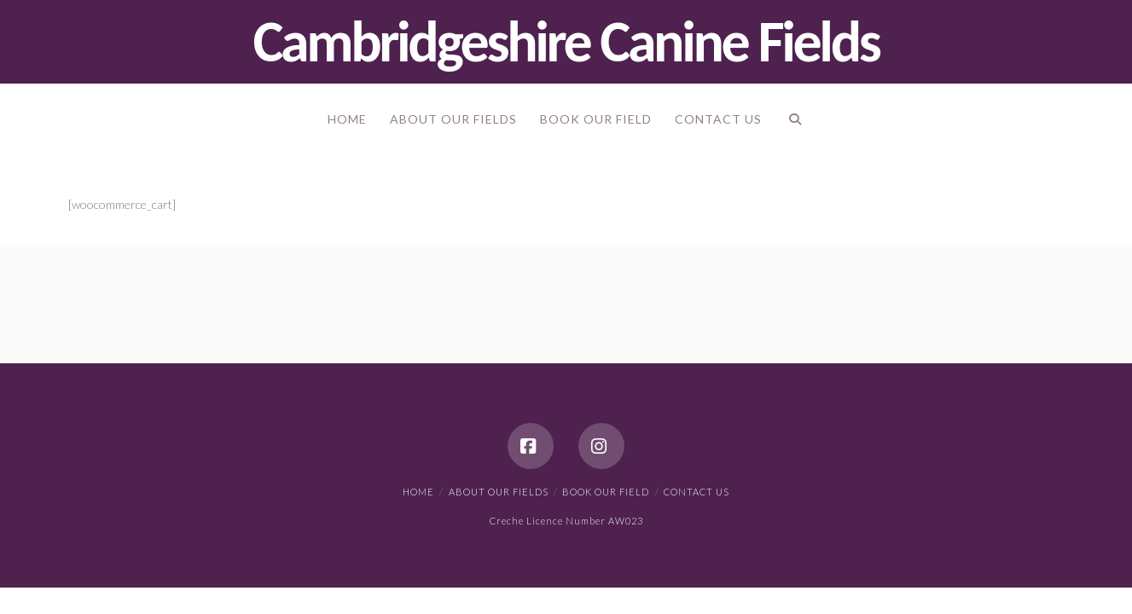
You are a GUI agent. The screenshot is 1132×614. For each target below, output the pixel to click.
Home (418, 491)
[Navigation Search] (794, 122)
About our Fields (499, 491)
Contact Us (696, 491)
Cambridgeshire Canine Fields (566, 42)
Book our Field (605, 491)
